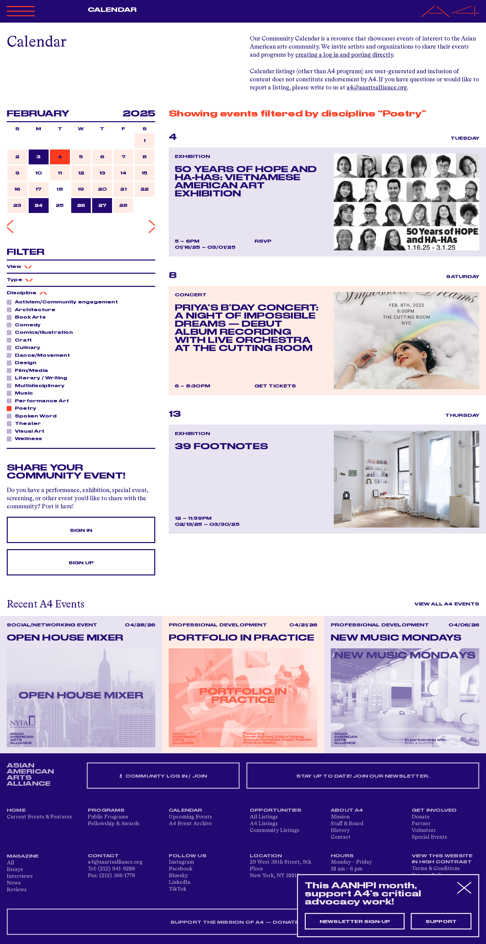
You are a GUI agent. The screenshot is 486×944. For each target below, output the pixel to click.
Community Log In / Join (163, 776)
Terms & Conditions (436, 868)
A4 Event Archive (190, 824)
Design (24, 362)
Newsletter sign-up (355, 922)
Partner (421, 824)
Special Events (429, 837)
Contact (341, 837)
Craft (21, 340)
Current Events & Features (39, 817)
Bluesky (178, 876)
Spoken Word (34, 416)
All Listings (264, 817)
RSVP (263, 241)
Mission (340, 817)
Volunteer (424, 830)
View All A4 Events (446, 604)
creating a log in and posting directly (344, 55)
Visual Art (28, 431)
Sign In (81, 531)
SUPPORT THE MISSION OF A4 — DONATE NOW (243, 922)
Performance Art (40, 400)
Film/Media (29, 370)
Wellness (27, 438)
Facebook (180, 869)
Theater (26, 423)
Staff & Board (347, 824)
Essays (15, 869)
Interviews (20, 876)
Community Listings (274, 830)
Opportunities (276, 810)
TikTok (177, 889)
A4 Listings (264, 824)
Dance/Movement (40, 355)
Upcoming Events (190, 817)
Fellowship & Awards (113, 824)
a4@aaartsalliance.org (377, 88)
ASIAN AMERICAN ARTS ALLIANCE (30, 774)
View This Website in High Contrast (442, 859)
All (10, 863)
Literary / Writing (39, 377)
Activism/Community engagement (64, 301)
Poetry (23, 408)
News (14, 883)
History (340, 830)
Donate (421, 817)
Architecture (33, 309)
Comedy (26, 324)
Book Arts (28, 317)
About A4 (347, 810)
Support (441, 922)
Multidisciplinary (38, 385)
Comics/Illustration (42, 332)
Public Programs (108, 817)
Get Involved (434, 810)
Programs (106, 810)
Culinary (26, 347)
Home (16, 810)
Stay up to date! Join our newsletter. (362, 776)
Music (22, 393)
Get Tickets (275, 386)
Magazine (23, 856)
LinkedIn (179, 882)
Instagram (181, 862)
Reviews (17, 890)
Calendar (112, 10)
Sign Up (81, 563)
